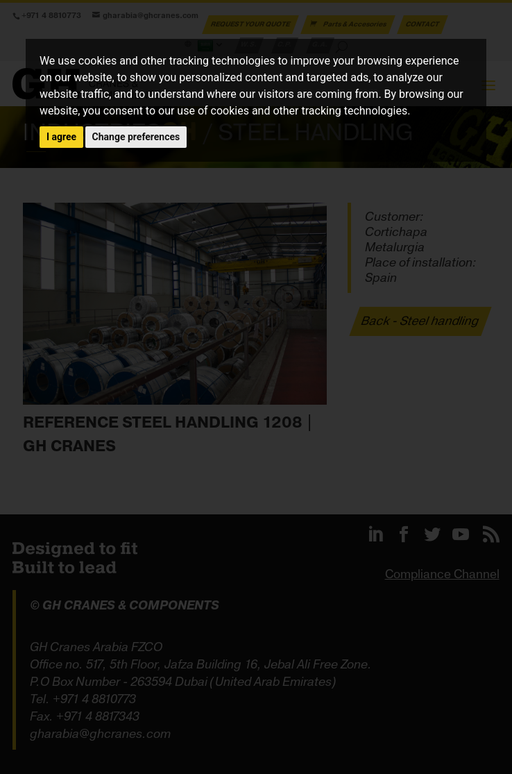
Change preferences (136, 136)
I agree (61, 136)
